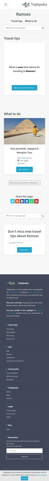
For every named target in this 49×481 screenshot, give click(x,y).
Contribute (10, 329)
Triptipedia (34, 5)
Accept (24, 478)
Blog (8, 395)
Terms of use (10, 414)
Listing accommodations (14, 361)
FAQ (7, 351)
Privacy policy (11, 410)
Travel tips (16, 21)
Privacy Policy (42, 475)
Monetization (10, 332)
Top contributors (12, 373)
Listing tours (10, 357)
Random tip (10, 339)
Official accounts (12, 376)
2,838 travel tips (14, 292)
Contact (9, 398)
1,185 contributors (35, 292)
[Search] (22, 28)
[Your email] (24, 450)
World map (10, 335)
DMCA (8, 417)
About (8, 392)
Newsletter (10, 379)
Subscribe (24, 249)
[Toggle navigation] (5, 4)
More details (24, 169)
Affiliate (9, 354)
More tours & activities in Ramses (24, 182)
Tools (8, 429)
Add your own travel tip (24, 87)
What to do (31, 21)
